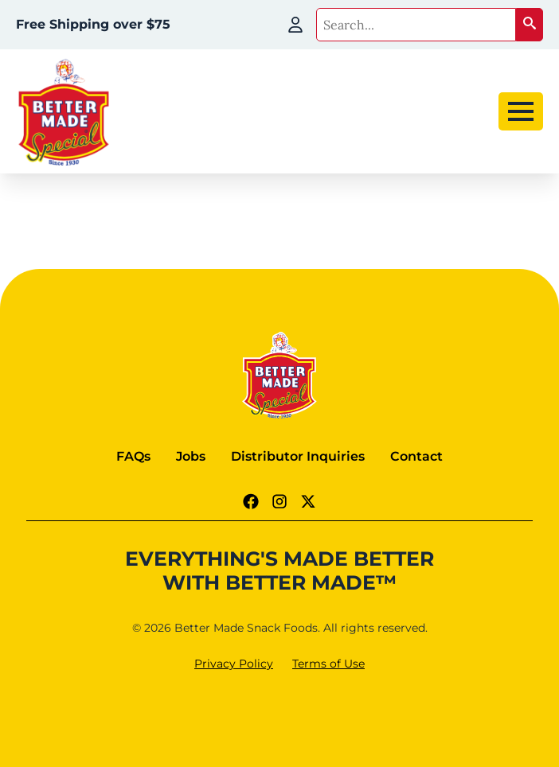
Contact (416, 456)
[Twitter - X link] (308, 501)
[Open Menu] (520, 111)
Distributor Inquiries (298, 456)
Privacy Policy (233, 663)
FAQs (133, 456)
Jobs (190, 456)
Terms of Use (328, 663)
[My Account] (295, 25)
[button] (529, 24)
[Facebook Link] (250, 501)
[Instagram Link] (279, 501)
